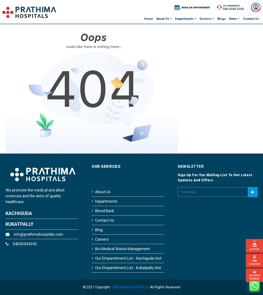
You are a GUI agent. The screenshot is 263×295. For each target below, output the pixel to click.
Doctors (206, 18)
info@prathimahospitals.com (34, 234)
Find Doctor (254, 246)
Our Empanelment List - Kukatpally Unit (128, 267)
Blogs (221, 18)
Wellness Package (254, 275)
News (233, 18)
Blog (99, 230)
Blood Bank (104, 211)
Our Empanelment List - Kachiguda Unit (128, 258)
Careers (102, 239)
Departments (184, 18)
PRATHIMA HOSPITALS (129, 287)
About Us (162, 18)
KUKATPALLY (19, 224)
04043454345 (21, 244)
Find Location (254, 260)
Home (148, 18)
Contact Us (251, 18)
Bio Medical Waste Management (122, 248)
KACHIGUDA (19, 213)
